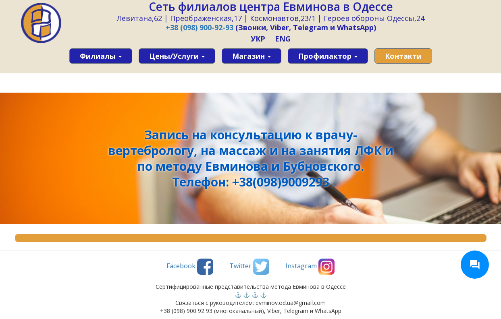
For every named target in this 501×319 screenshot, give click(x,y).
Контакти (403, 56)
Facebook (189, 267)
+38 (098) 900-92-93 (199, 27)
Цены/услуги (177, 56)
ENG (283, 39)
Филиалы (101, 56)
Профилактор (328, 56)
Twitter (249, 267)
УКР (258, 39)
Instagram (310, 267)
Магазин (251, 56)
